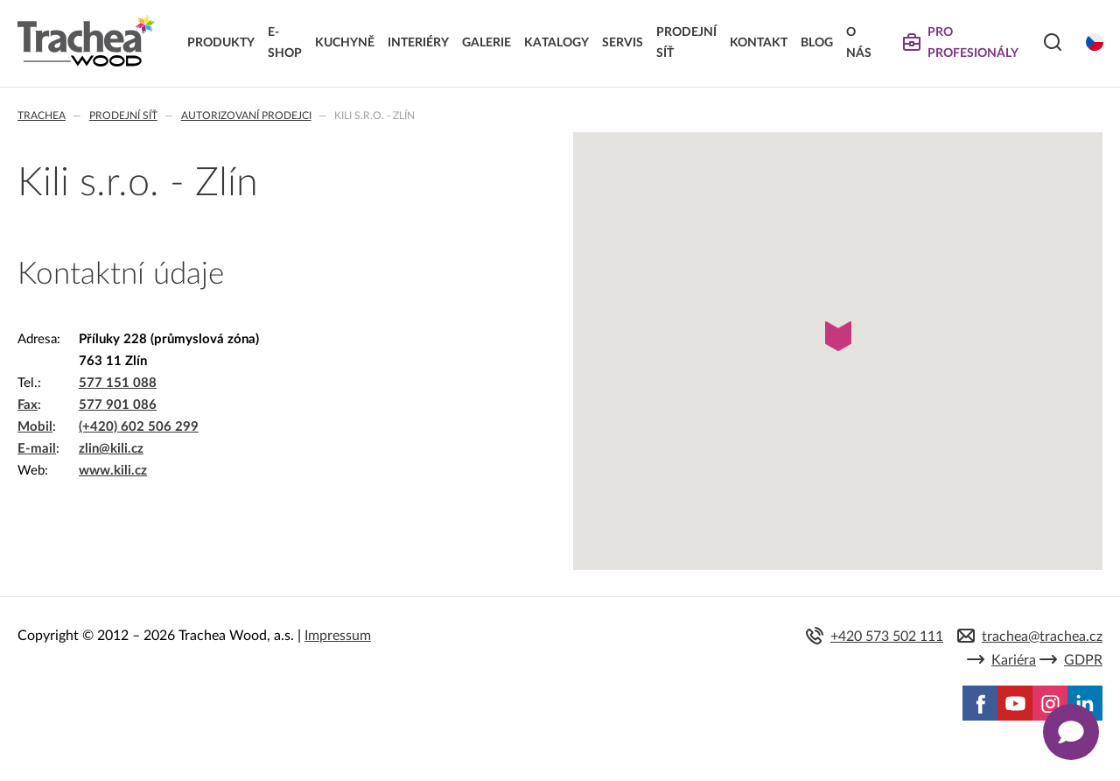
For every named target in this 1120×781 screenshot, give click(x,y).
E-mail (37, 448)
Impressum (337, 636)
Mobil (35, 426)
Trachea (42, 115)
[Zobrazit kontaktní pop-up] (1071, 732)
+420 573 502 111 (886, 637)
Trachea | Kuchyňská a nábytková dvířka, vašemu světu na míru (86, 41)
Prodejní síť (123, 115)
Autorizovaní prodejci (246, 115)
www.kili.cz (113, 470)
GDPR (1083, 660)
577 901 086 (118, 405)
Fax (28, 405)
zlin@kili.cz (111, 448)
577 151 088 (118, 383)
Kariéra (1013, 660)
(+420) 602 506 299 (139, 426)
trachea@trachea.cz (1042, 637)
